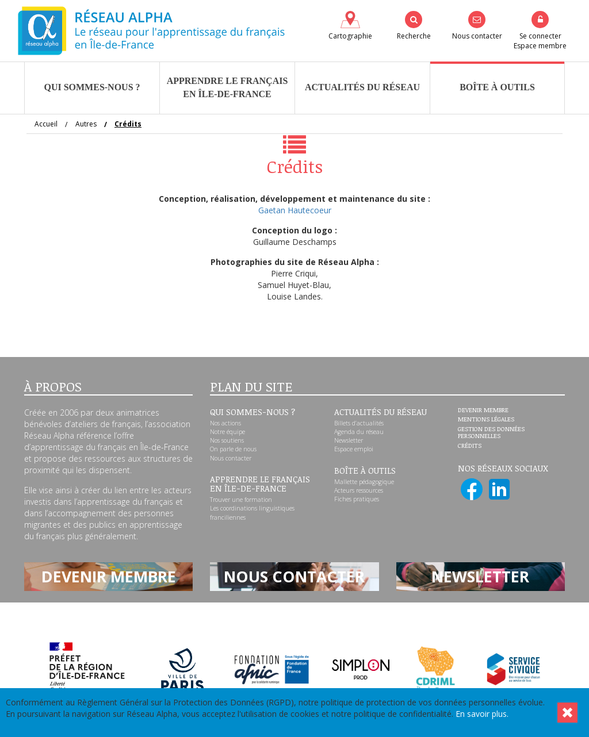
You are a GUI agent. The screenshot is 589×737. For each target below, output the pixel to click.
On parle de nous (233, 449)
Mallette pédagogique (364, 482)
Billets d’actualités (359, 423)
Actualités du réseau (362, 87)
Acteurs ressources (358, 490)
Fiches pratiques (356, 499)
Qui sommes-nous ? (92, 87)
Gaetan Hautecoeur (294, 210)
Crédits (469, 446)
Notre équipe (227, 432)
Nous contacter (230, 458)
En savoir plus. (482, 713)
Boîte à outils (497, 87)
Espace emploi (353, 449)
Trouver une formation (241, 500)
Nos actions (225, 423)
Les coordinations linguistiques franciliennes (252, 512)
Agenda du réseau (359, 432)
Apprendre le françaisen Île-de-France (227, 87)
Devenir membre (483, 410)
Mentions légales (486, 419)
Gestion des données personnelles (491, 432)
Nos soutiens (227, 440)
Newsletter (348, 440)
